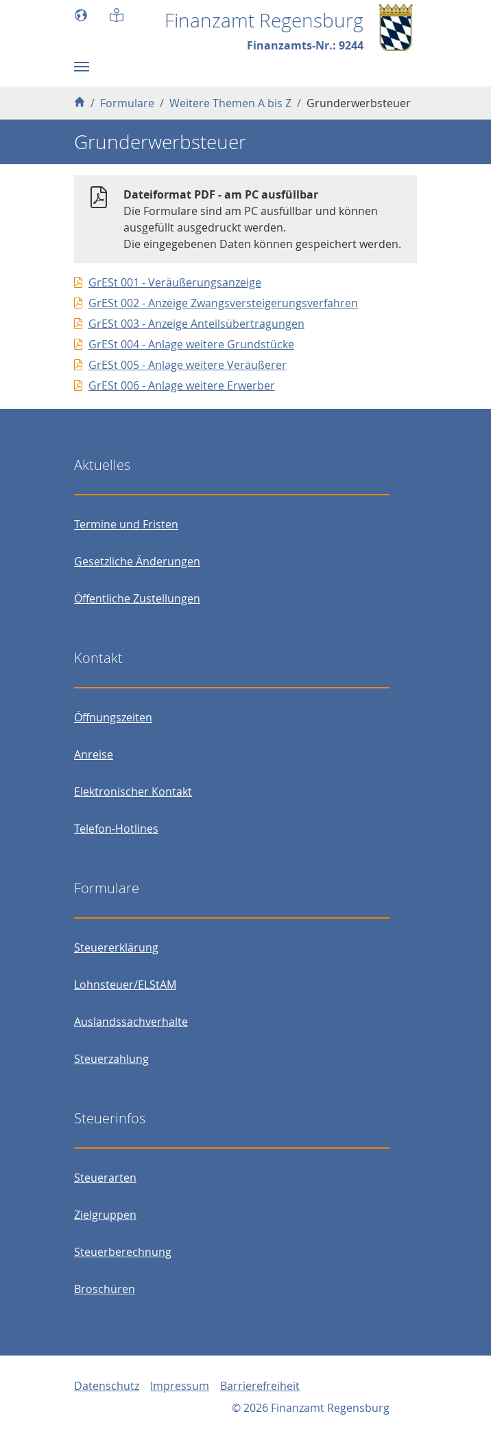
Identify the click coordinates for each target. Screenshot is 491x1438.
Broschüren (104, 1288)
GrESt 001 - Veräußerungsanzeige (174, 282)
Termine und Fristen (126, 524)
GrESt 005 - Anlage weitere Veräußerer (187, 364)
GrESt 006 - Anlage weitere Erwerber (181, 385)
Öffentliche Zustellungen (137, 598)
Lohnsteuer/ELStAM (125, 984)
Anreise (93, 754)
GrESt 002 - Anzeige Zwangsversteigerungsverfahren (223, 303)
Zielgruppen (105, 1214)
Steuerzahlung (111, 1058)
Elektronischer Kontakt (133, 791)
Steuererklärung (116, 947)
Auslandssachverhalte (131, 1021)
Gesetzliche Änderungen (137, 561)
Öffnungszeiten (113, 717)
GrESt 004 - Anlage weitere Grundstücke (191, 344)
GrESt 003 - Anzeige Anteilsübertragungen (196, 323)
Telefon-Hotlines (116, 828)
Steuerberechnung (122, 1251)
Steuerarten (105, 1177)
